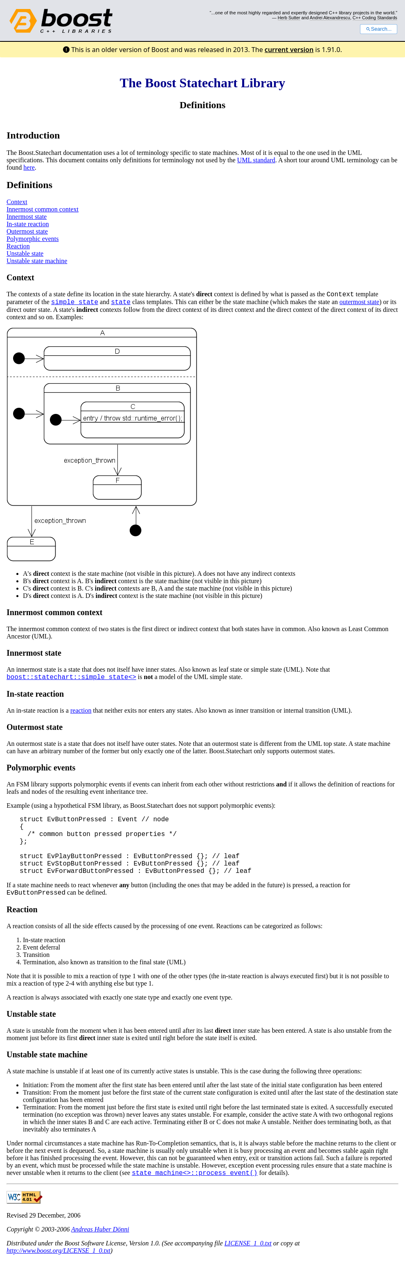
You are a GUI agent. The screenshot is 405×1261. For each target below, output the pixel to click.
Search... (379, 29)
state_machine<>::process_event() (194, 1173)
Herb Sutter (289, 17)
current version (289, 49)
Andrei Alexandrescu (330, 17)
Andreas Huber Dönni (100, 1229)
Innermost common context (43, 209)
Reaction (18, 246)
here (29, 167)
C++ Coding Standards (375, 17)
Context (17, 201)
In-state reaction (28, 223)
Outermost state (27, 231)
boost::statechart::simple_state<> (71, 677)
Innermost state (27, 216)
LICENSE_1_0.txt (248, 1243)
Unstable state (25, 253)
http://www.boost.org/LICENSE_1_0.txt (58, 1250)
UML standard (256, 160)
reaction (81, 710)
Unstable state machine (37, 260)
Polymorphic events (33, 238)
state (120, 302)
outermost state (359, 301)
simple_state (74, 302)
